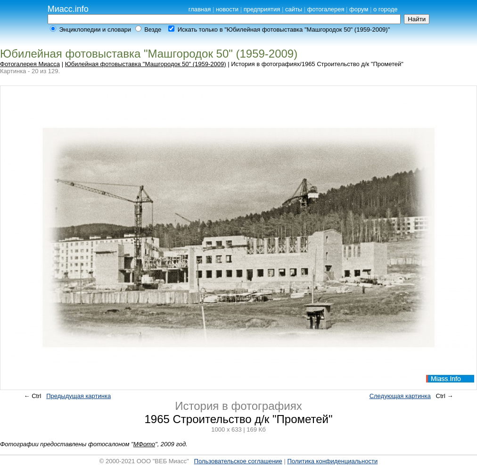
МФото (144, 444)
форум (358, 9)
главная (200, 9)
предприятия (262, 9)
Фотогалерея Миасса (30, 64)
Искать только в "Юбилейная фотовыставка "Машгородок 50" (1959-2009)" (284, 29)
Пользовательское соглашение (238, 461)
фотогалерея (326, 9)
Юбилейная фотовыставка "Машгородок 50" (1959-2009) (145, 64)
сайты (293, 9)
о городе (385, 9)
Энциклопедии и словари (95, 29)
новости (227, 9)
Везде (152, 29)
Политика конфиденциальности (332, 461)
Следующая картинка (400, 395)
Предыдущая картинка (78, 395)
